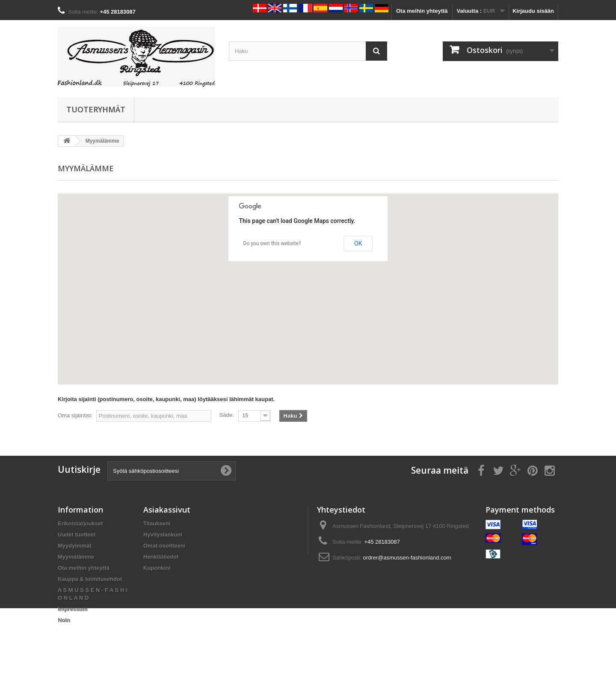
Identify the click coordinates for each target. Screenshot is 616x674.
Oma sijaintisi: (75, 415)
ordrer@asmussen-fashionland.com (407, 557)
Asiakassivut (166, 509)
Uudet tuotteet (76, 534)
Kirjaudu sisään (533, 11)
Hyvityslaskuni (162, 534)
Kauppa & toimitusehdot (90, 579)
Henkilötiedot (160, 557)
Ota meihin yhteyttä (422, 11)
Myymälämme (76, 557)
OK (358, 243)
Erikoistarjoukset (80, 523)
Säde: (226, 415)
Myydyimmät (75, 545)
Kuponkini (157, 568)
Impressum (72, 609)
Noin (64, 620)
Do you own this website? (272, 243)
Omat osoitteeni (164, 545)
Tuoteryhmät (95, 109)
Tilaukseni (156, 523)
